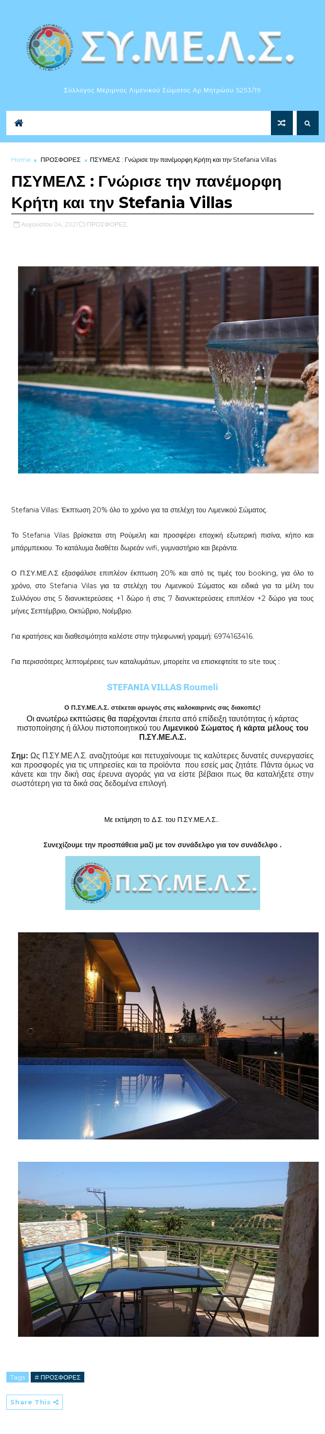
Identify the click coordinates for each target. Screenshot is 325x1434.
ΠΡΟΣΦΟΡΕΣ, (107, 224)
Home (21, 159)
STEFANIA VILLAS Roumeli (162, 687)
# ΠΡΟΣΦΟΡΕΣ (57, 1377)
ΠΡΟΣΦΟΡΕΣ (60, 159)
